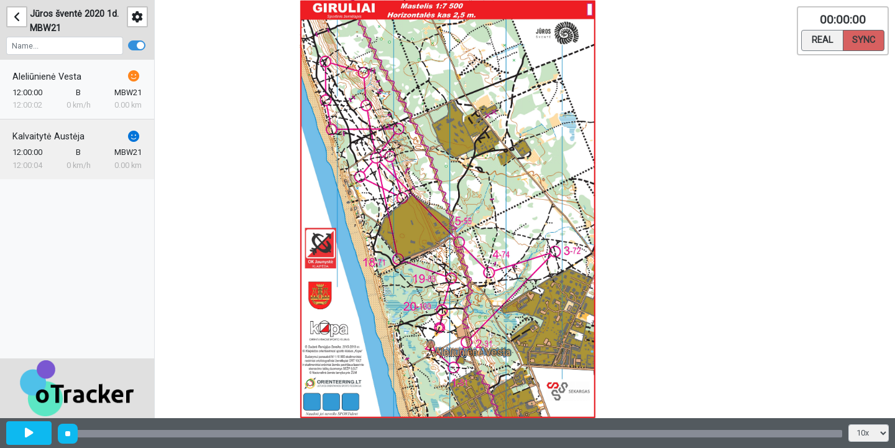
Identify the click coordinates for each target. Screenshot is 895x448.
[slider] (68, 434)
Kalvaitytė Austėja (48, 136)
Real (822, 39)
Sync (863, 39)
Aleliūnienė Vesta (46, 77)
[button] (433, 346)
